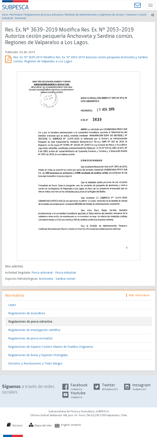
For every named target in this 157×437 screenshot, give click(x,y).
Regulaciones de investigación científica (34, 330)
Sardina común (65, 279)
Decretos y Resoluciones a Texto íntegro (35, 363)
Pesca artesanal (42, 272)
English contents (71, 425)
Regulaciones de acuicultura (26, 313)
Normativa (16, 14)
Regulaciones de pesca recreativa (30, 338)
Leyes (12, 305)
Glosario (17, 425)
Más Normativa (137, 295)
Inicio (5, 14)
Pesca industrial (65, 272)
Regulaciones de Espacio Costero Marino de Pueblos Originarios (50, 347)
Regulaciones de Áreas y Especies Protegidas (38, 355)
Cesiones (131, 14)
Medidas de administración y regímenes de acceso (94, 14)
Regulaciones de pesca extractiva (44, 14)
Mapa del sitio (43, 425)
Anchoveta (46, 279)
